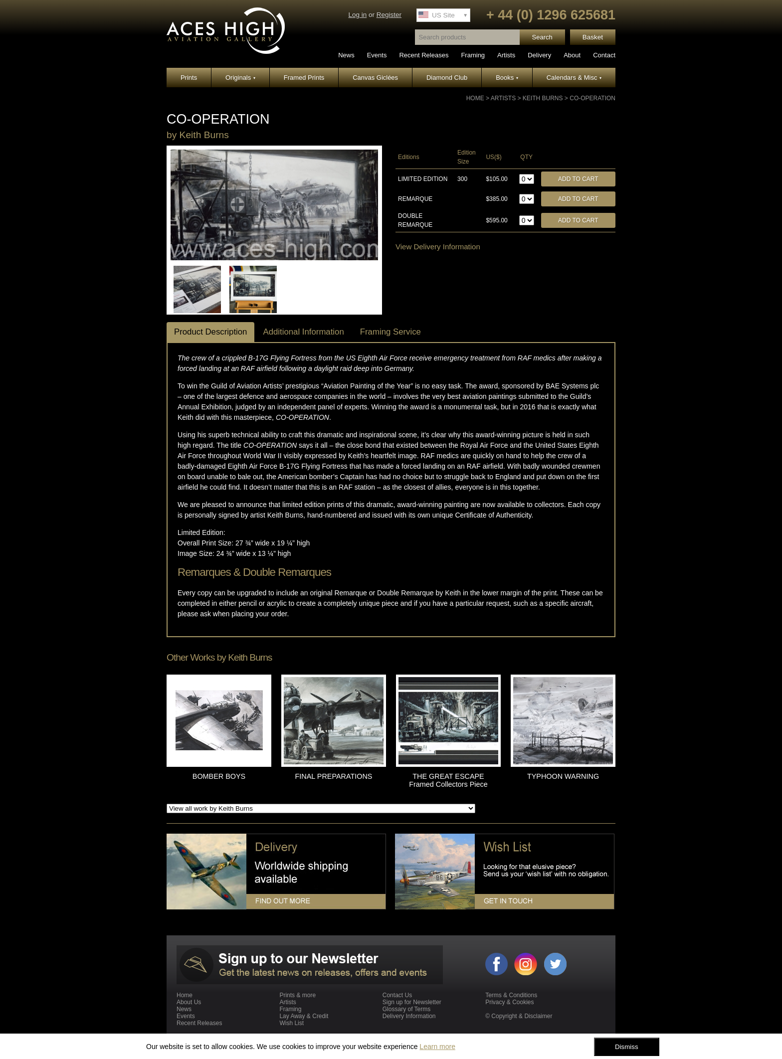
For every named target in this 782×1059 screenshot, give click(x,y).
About (572, 55)
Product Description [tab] (210, 332)
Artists (506, 55)
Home (475, 98)
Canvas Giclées (375, 77)
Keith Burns (543, 98)
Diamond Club (446, 77)
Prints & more (297, 995)
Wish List (291, 1023)
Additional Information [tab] (303, 332)
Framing (473, 55)
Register (389, 14)
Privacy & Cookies (509, 1002)
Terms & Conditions (511, 995)
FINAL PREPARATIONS (334, 776)
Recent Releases (423, 55)
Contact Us (397, 995)
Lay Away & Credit (303, 1016)
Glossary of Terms (406, 1009)
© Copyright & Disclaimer (518, 1016)
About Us (189, 1002)
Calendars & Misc (574, 77)
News (346, 55)
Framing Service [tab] (390, 332)
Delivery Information (409, 1016)
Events (377, 55)
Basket (593, 37)
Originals (240, 77)
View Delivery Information (437, 246)
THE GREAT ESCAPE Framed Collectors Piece (448, 780)
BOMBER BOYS (219, 776)
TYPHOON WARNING (563, 776)
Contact (604, 55)
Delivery (539, 55)
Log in (357, 14)
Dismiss (626, 1047)
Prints (189, 77)
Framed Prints (304, 77)
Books (507, 77)
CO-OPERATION (592, 98)
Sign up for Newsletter (412, 1002)
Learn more (437, 1047)
